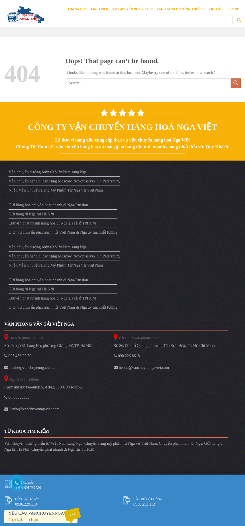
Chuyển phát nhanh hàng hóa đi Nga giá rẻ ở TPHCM (52, 223)
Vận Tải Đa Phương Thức (180, 9)
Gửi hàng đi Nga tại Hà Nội (31, 214)
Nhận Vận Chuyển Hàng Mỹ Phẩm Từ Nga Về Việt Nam (56, 190)
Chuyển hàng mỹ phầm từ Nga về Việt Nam (120, 443)
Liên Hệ (232, 9)
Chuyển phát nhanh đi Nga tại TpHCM (63, 449)
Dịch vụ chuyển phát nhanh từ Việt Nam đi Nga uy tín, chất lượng (63, 232)
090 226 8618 (127, 356)
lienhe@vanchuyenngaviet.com (32, 367)
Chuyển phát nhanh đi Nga (180, 443)
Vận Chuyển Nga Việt (132, 9)
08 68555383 (16, 397)
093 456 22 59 (17, 356)
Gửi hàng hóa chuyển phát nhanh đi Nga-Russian (48, 205)
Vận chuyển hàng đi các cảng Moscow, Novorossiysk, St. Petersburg (64, 181)
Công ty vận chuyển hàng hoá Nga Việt (122, 127)
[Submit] (236, 83)
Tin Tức (216, 9)
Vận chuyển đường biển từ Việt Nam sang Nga (48, 172)
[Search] (239, 20)
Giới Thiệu (99, 9)
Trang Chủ (77, 9)
